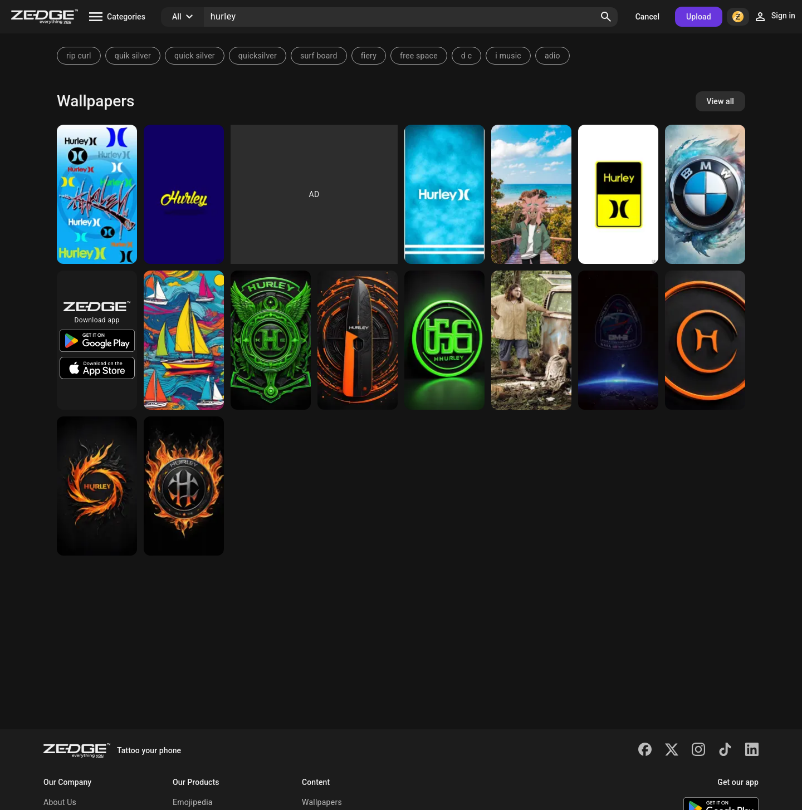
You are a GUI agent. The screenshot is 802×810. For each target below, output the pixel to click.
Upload (698, 16)
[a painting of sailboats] (184, 340)
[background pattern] (271, 340)
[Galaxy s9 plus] (444, 194)
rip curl (78, 55)
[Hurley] (97, 194)
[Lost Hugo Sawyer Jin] (531, 340)
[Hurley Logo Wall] (618, 194)
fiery (368, 55)
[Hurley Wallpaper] (184, 194)
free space (419, 55)
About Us (59, 802)
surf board (319, 55)
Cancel (647, 16)
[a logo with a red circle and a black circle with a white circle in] (184, 486)
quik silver (133, 55)
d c (466, 55)
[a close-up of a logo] (705, 340)
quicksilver (257, 55)
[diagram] (357, 340)
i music (508, 55)
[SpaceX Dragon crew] (618, 340)
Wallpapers (322, 802)
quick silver (194, 55)
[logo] (444, 340)
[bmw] (705, 194)
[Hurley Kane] (531, 194)
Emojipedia (193, 802)
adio (552, 55)
